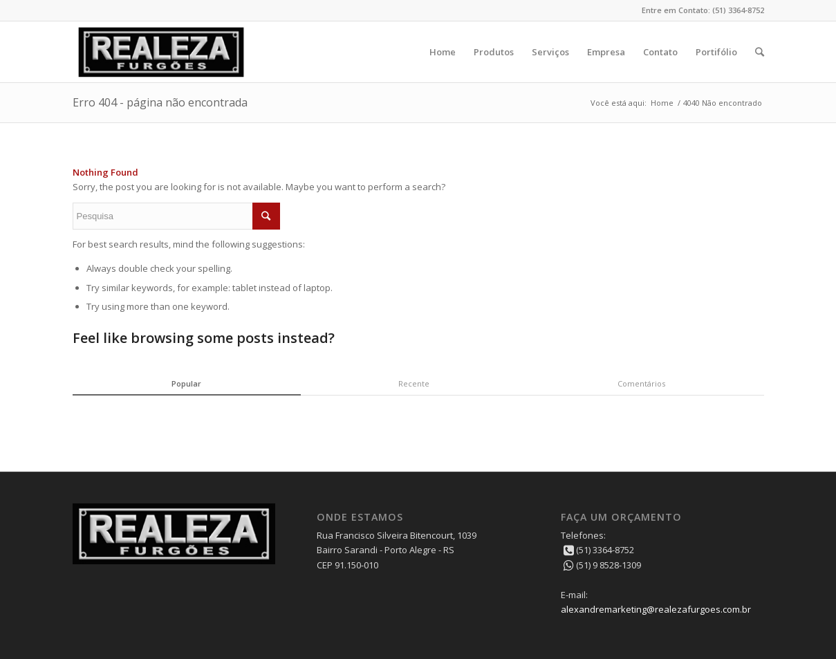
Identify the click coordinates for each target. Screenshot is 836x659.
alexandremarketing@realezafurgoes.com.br (656, 609)
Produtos (494, 52)
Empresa (606, 52)
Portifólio (716, 52)
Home (442, 52)
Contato (660, 52)
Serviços (550, 52)
